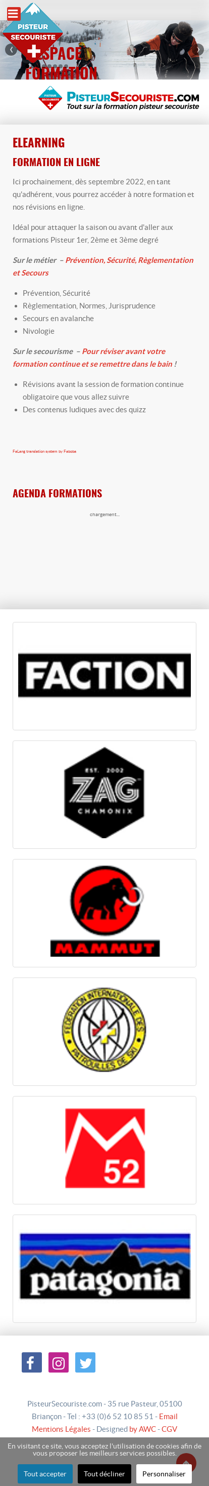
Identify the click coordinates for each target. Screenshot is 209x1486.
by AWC (142, 1429)
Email (168, 1416)
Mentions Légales (61, 1429)
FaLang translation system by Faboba (44, 451)
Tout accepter (45, 1474)
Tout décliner (104, 1474)
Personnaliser (164, 1474)
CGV (169, 1429)
